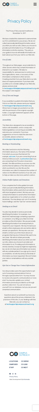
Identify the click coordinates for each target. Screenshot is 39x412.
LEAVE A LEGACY (18, 339)
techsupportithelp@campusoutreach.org (20, 88)
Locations (13, 361)
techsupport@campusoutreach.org (18, 106)
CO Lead (24, 364)
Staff (11, 367)
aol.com (12, 156)
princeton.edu (26, 159)
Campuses (13, 364)
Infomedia (26, 379)
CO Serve (25, 361)
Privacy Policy (13, 376)
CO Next (24, 367)
